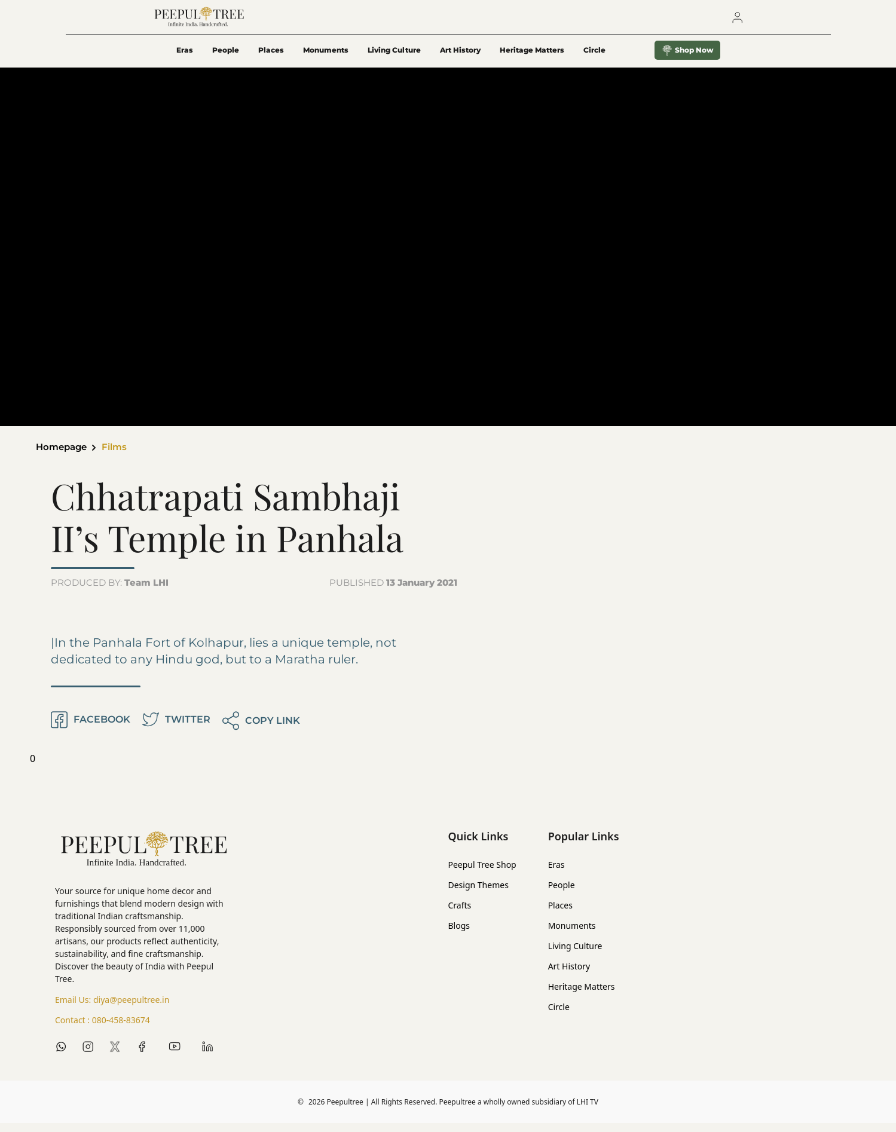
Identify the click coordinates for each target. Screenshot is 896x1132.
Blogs (459, 934)
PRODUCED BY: (110, 591)
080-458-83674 (121, 1029)
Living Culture (394, 57)
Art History (460, 57)
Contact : (102, 1029)
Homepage (63, 455)
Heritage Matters (532, 57)
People (225, 57)
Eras (184, 57)
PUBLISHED (393, 591)
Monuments (325, 57)
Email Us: (112, 1008)
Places (271, 57)
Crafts (460, 914)
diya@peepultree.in (131, 1008)
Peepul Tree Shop (482, 873)
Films (119, 455)
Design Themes (478, 894)
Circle (559, 1015)
